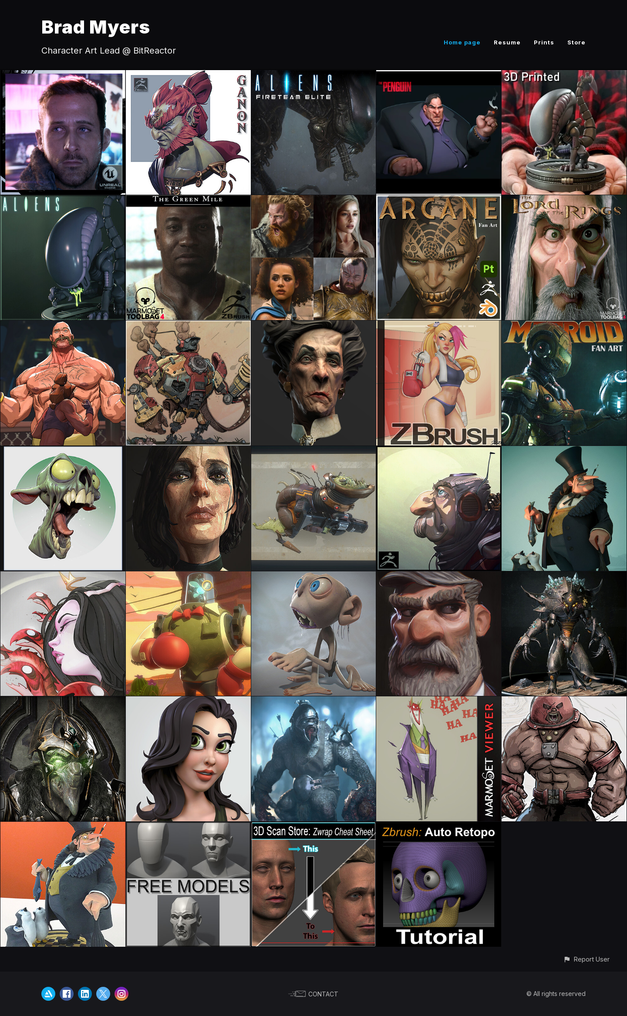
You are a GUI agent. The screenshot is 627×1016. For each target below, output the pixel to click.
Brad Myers (95, 27)
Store (576, 42)
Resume (507, 42)
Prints (544, 42)
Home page (462, 42)
